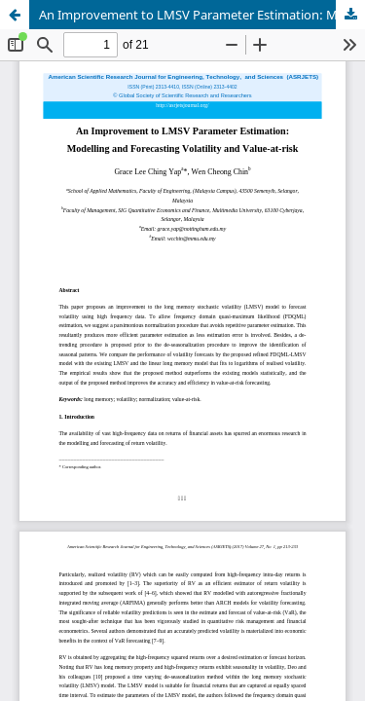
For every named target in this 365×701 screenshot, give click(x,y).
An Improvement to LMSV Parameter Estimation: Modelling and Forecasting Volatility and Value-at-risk (202, 14)
